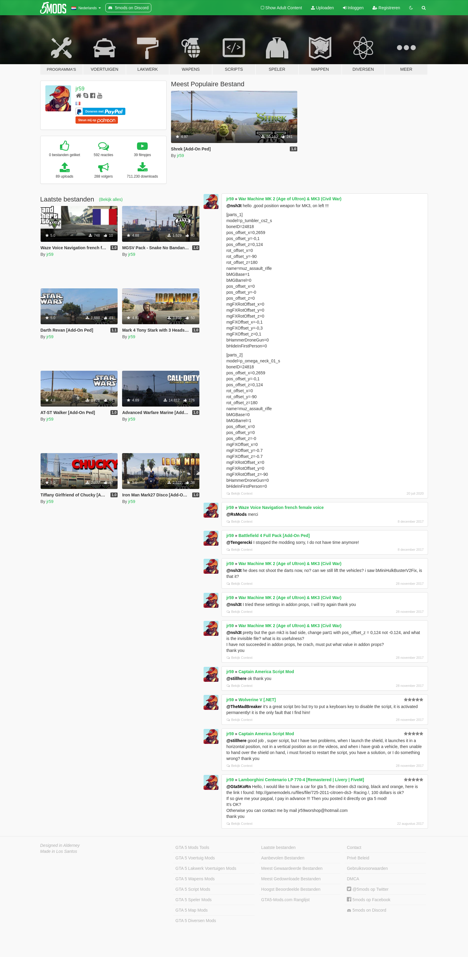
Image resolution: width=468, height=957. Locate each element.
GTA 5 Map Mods (192, 910)
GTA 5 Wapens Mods (195, 878)
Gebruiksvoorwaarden (367, 868)
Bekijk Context (240, 493)
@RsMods (236, 514)
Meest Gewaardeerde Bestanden (291, 868)
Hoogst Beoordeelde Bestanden (290, 889)
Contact (354, 847)
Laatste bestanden (278, 847)
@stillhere (236, 678)
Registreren (386, 7)
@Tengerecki (239, 542)
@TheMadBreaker (244, 706)
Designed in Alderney (60, 845)
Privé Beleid (358, 858)
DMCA (353, 878)
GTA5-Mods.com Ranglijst (285, 899)
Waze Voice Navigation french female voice (281, 507)
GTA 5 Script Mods (193, 889)
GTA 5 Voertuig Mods (195, 858)
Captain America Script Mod (266, 671)
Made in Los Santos (58, 851)
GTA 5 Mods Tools (192, 847)
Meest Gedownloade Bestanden (291, 878)
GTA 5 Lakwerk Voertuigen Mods (206, 868)
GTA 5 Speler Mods (194, 899)
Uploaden (322, 7)
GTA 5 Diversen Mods (196, 920)
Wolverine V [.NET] (257, 699)
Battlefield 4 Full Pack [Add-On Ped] (274, 535)
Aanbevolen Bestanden (282, 858)
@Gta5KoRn (238, 786)
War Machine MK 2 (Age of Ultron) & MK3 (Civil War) (289, 198)
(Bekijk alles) (111, 199)
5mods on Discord (366, 910)
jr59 (80, 89)
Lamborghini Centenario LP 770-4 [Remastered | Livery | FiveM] (301, 779)
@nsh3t (233, 205)
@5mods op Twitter (367, 889)
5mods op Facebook (368, 899)
